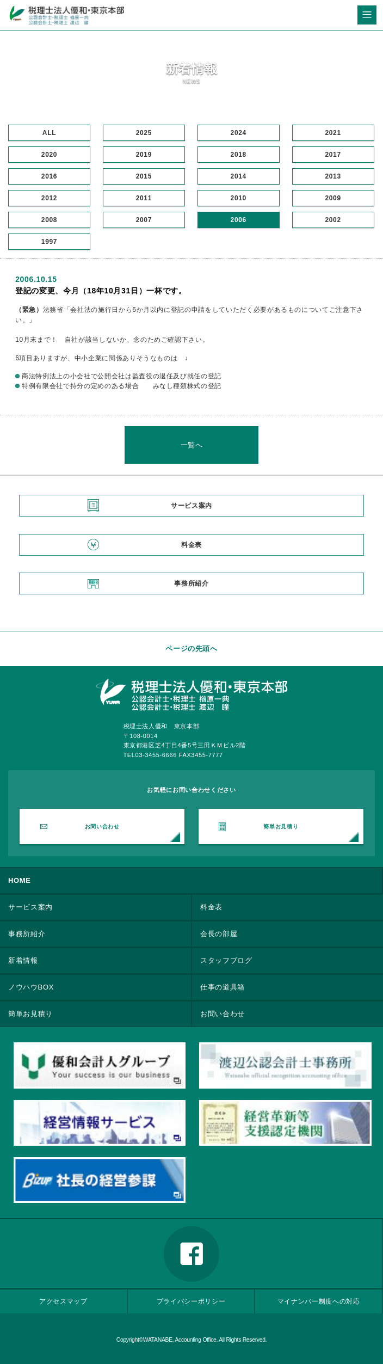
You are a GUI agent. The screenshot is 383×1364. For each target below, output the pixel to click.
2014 (238, 176)
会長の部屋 (218, 934)
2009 (333, 198)
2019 (144, 154)
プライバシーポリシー (191, 1301)
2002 (333, 220)
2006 (238, 220)
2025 (144, 133)
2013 (333, 176)
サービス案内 (191, 505)
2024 (238, 133)
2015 (144, 176)
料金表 (191, 545)
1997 (49, 241)
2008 (49, 220)
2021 (333, 133)
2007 (144, 220)
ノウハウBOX (31, 987)
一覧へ (192, 444)
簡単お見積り (280, 827)
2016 (49, 176)
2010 (238, 198)
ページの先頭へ (191, 648)
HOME (19, 880)
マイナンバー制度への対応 (318, 1301)
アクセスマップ (63, 1301)
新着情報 (23, 960)
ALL (49, 133)
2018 (238, 154)
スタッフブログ (226, 960)
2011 (144, 198)
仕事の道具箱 (222, 987)
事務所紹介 (191, 583)
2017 (333, 154)
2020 (49, 154)
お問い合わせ (102, 827)
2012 (49, 198)
